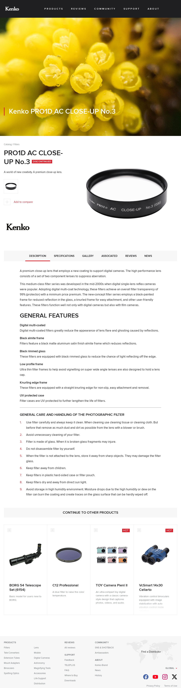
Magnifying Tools (42, 668)
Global (169, 668)
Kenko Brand (101, 665)
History (98, 675)
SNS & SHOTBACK (104, 647)
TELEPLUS (70, 665)
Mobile (37, 652)
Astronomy (39, 663)
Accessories (40, 673)
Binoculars (9, 668)
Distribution (39, 683)
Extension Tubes (12, 657)
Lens (36, 647)
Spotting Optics (11, 673)
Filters (16, 144)
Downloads (70, 680)
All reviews (70, 647)
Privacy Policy (153, 685)
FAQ (67, 670)
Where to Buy (71, 675)
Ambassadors (102, 652)
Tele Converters (11, 652)
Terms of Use (170, 685)
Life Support (40, 678)
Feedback (69, 660)
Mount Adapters (12, 663)
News (98, 670)
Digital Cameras (42, 657)
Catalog (8, 144)
